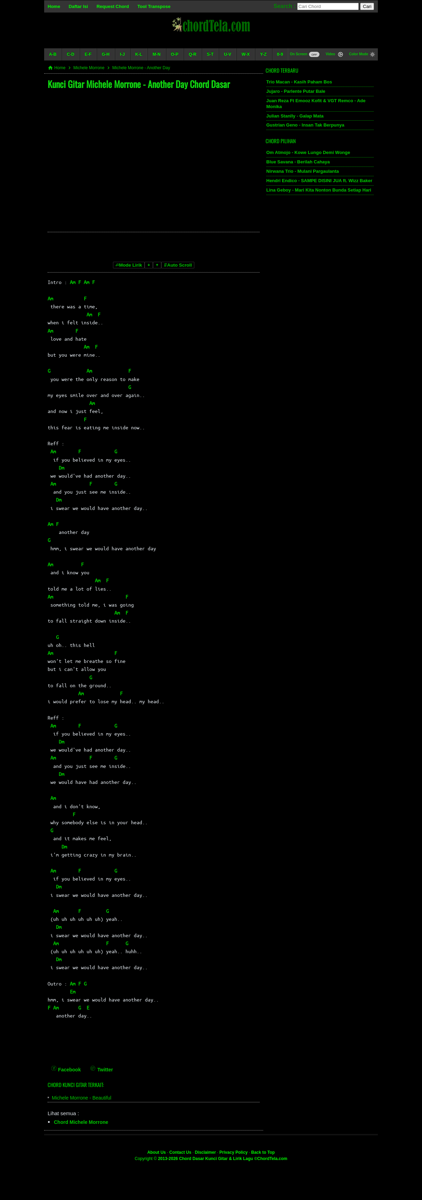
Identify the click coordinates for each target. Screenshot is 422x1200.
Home (54, 6)
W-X (246, 54)
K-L (138, 54)
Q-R (192, 54)
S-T (210, 54)
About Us (156, 1152)
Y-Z (263, 54)
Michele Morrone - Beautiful (81, 1098)
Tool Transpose (153, 6)
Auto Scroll (178, 265)
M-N (157, 54)
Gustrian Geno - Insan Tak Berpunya (305, 125)
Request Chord (113, 6)
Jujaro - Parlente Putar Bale (295, 91)
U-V (227, 54)
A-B (52, 54)
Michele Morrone (88, 67)
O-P (174, 54)
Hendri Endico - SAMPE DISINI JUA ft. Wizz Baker (319, 180)
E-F (88, 54)
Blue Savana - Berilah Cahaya (298, 161)
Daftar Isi (78, 6)
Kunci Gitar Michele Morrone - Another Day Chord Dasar (139, 84)
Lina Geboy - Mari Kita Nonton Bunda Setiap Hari (318, 190)
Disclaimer (205, 1152)
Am (72, 282)
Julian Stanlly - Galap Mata (295, 116)
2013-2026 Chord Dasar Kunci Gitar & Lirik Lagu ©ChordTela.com (222, 1158)
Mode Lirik (128, 265)
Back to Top (263, 1152)
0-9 (280, 54)
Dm (61, 467)
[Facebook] (66, 1065)
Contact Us (180, 1152)
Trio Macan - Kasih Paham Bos (299, 81)
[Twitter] (101, 1065)
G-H (105, 54)
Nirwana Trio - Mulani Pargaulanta (302, 171)
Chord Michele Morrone (81, 1122)
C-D (70, 54)
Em (72, 991)
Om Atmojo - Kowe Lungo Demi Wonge (308, 152)
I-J (122, 54)
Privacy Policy (233, 1152)
